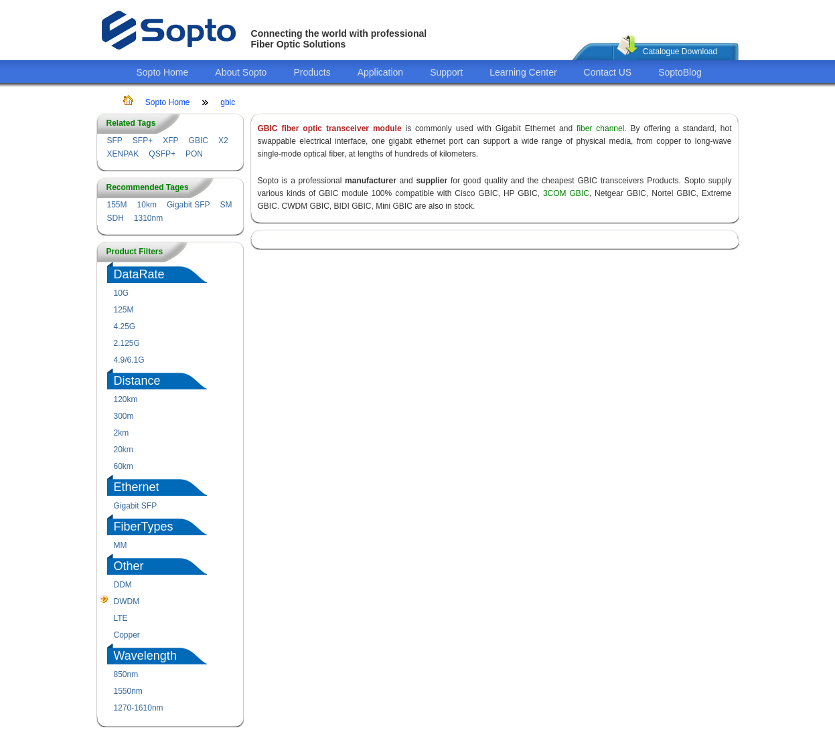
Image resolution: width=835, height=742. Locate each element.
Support (446, 72)
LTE (121, 618)
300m (124, 416)
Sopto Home (163, 72)
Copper (127, 635)
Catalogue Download (680, 51)
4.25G (125, 326)
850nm (126, 674)
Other (129, 566)
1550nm (128, 691)
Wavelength (145, 655)
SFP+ (143, 140)
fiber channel (600, 128)
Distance (137, 380)
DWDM (127, 601)
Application (381, 72)
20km (123, 449)
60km (123, 466)
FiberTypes (143, 526)
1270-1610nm (138, 708)
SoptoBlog (680, 72)
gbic (227, 102)
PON (194, 154)
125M (124, 309)
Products (311, 72)
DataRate (139, 274)
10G (121, 293)
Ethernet (136, 487)
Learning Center (522, 72)
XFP (170, 140)
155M (117, 204)
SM (226, 204)
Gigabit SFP (188, 204)
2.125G (127, 343)
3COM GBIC (566, 193)
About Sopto (241, 72)
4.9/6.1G (129, 360)
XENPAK (123, 154)
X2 (223, 140)
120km (126, 399)
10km (147, 204)
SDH (115, 218)
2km (121, 433)
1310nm (148, 218)
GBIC (198, 140)
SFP (115, 140)
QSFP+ (162, 154)
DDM (123, 584)
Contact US (608, 72)
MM (120, 545)
